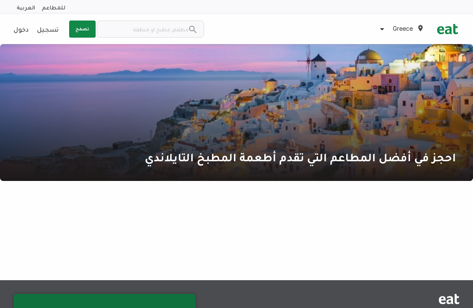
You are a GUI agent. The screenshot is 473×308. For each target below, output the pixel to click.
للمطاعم (53, 7)
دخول (21, 29)
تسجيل (47, 29)
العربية (26, 7)
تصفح (82, 29)
